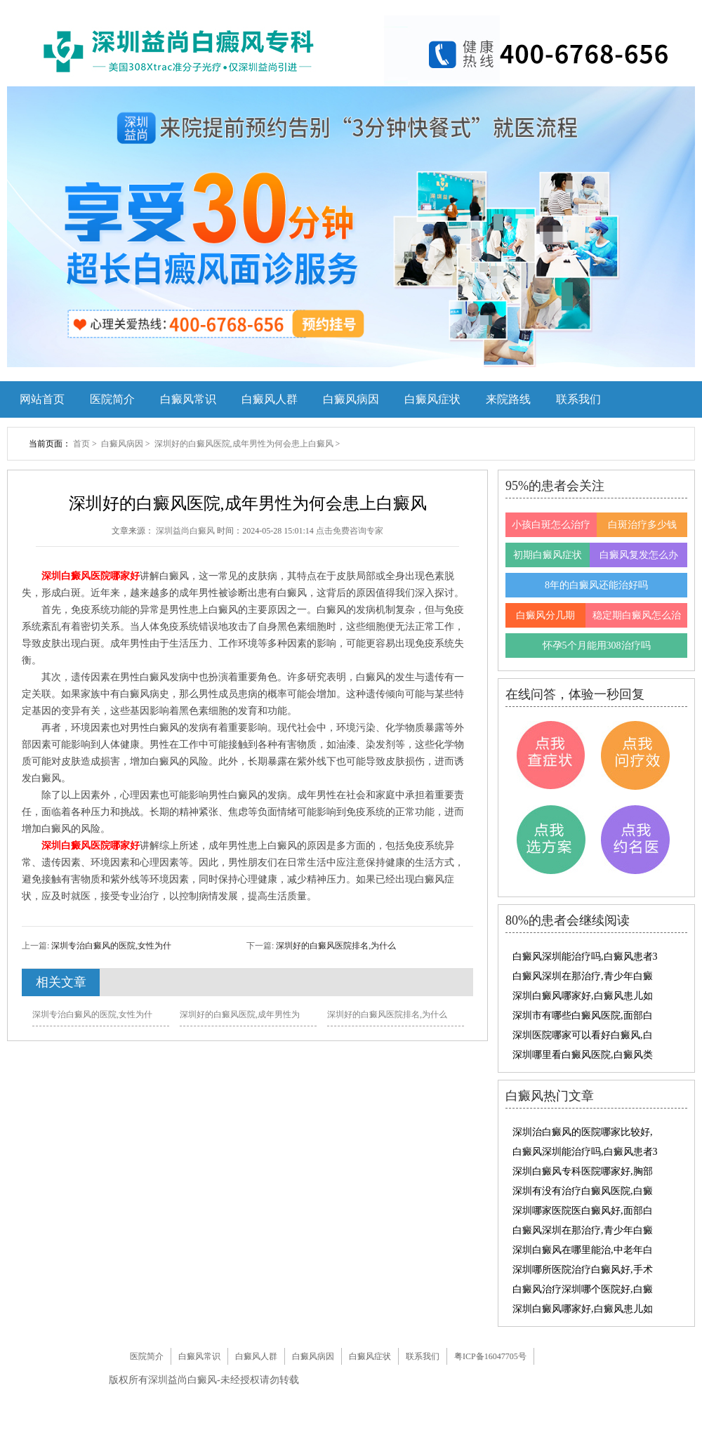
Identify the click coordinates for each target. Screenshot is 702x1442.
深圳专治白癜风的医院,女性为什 (110, 946)
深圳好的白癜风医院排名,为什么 (335, 946)
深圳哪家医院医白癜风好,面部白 (582, 1210)
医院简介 (112, 399)
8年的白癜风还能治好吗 (596, 585)
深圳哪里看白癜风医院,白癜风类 (582, 1055)
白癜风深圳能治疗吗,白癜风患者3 (585, 956)
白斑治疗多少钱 (642, 525)
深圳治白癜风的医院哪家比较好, (582, 1132)
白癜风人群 (269, 399)
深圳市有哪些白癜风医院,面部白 (582, 1015)
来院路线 (508, 399)
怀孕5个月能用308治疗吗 (597, 645)
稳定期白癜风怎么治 (636, 615)
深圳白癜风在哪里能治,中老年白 (582, 1250)
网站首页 (42, 399)
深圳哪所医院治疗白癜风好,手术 (582, 1269)
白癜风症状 (432, 399)
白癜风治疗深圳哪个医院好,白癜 (582, 1289)
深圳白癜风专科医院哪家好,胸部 (582, 1171)
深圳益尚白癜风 (186, 531)
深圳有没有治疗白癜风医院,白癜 (582, 1191)
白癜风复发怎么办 (639, 555)
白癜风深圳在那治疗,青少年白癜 (582, 976)
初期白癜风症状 (547, 555)
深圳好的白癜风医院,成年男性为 (240, 1014)
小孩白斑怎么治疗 (551, 525)
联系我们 (578, 399)
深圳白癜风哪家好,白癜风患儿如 (582, 996)
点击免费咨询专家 (349, 531)
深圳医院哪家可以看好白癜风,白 (582, 1035)
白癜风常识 (188, 399)
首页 (81, 444)
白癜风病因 (351, 399)
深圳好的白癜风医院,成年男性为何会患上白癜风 (245, 444)
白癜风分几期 (545, 615)
